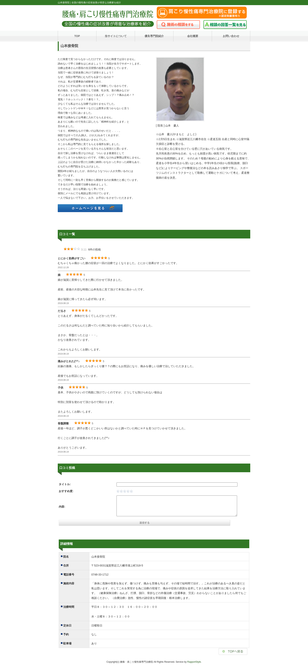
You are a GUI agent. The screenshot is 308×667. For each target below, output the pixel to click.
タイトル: (65, 484)
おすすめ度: (66, 491)
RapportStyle (194, 662)
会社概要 (192, 36)
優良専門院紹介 (154, 36)
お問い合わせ (231, 36)
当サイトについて (116, 36)
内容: (62, 506)
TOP (77, 36)
